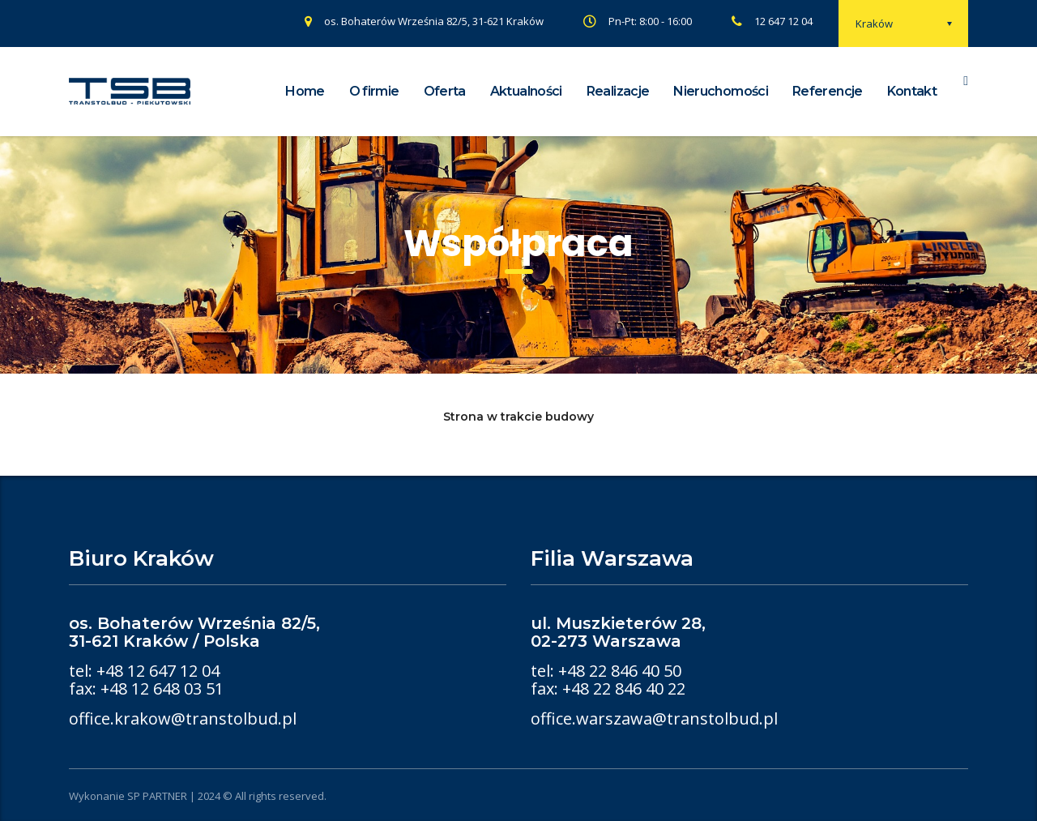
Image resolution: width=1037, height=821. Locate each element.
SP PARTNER (157, 796)
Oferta (445, 91)
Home (304, 91)
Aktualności (526, 91)
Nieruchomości (720, 91)
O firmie (374, 91)
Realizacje (618, 91)
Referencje (827, 91)
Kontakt (912, 91)
